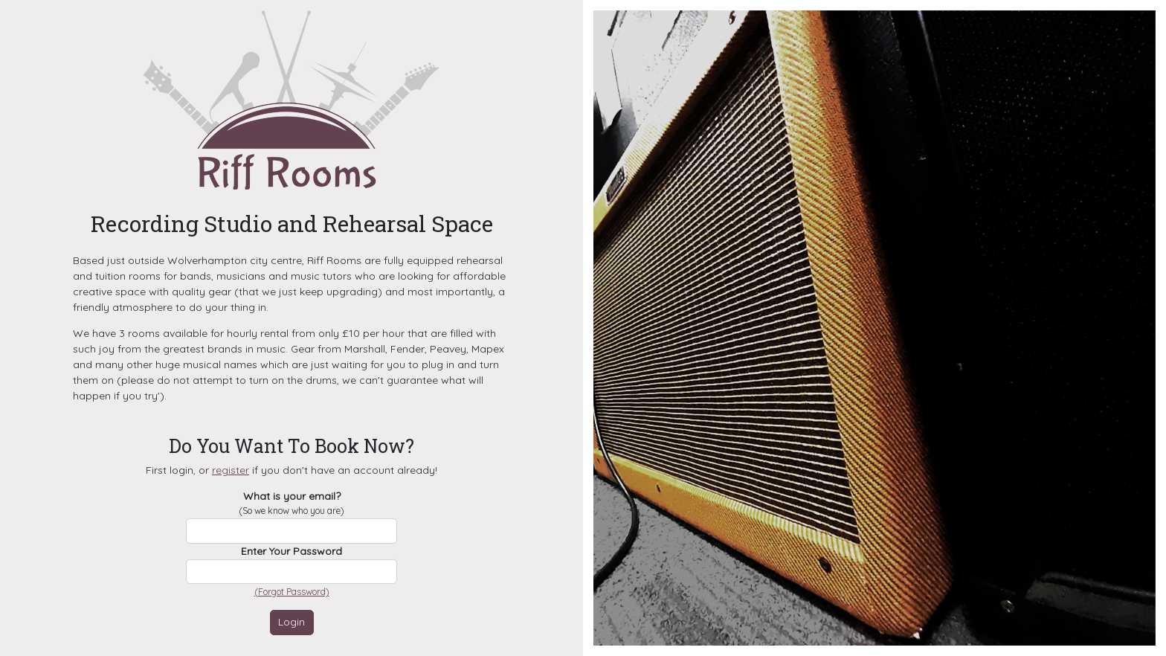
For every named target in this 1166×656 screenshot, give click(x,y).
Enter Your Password (291, 551)
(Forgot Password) (291, 591)
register (230, 470)
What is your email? (291, 503)
